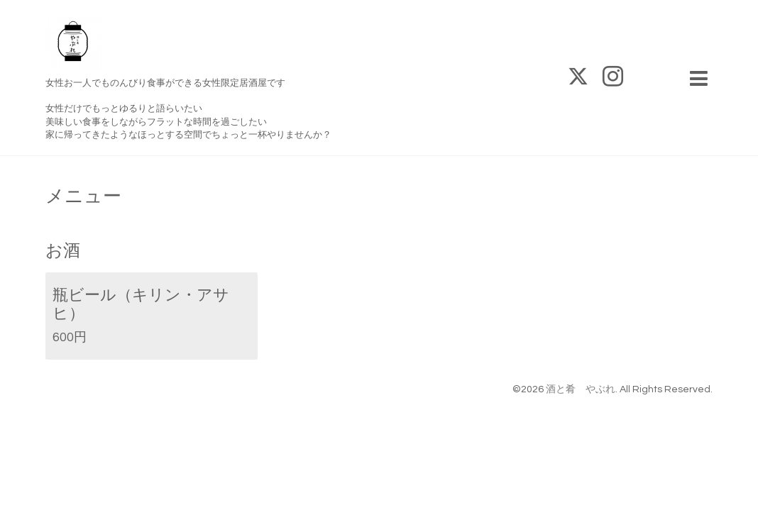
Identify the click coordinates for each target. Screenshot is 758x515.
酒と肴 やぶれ (580, 389)
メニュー (83, 196)
